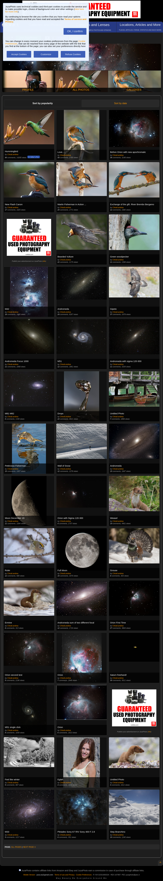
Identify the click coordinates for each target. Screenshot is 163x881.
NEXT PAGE (29, 847)
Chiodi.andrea (12, 154)
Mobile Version (29, 875)
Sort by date (120, 103)
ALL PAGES (16, 847)
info (44, 261)
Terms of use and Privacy (64, 875)
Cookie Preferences (84, 875)
